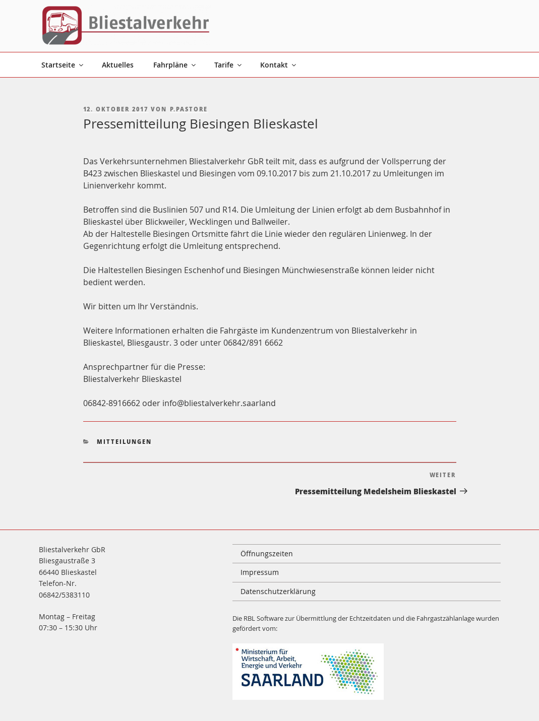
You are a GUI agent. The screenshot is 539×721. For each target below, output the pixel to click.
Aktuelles (118, 65)
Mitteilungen (124, 441)
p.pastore (189, 109)
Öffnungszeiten (267, 553)
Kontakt (278, 65)
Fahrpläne (175, 65)
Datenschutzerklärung (278, 591)
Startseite (63, 65)
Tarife (228, 65)
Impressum (260, 572)
